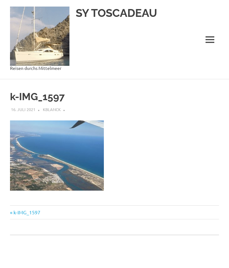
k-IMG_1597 (26, 212)
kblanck (52, 109)
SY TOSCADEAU (116, 13)
